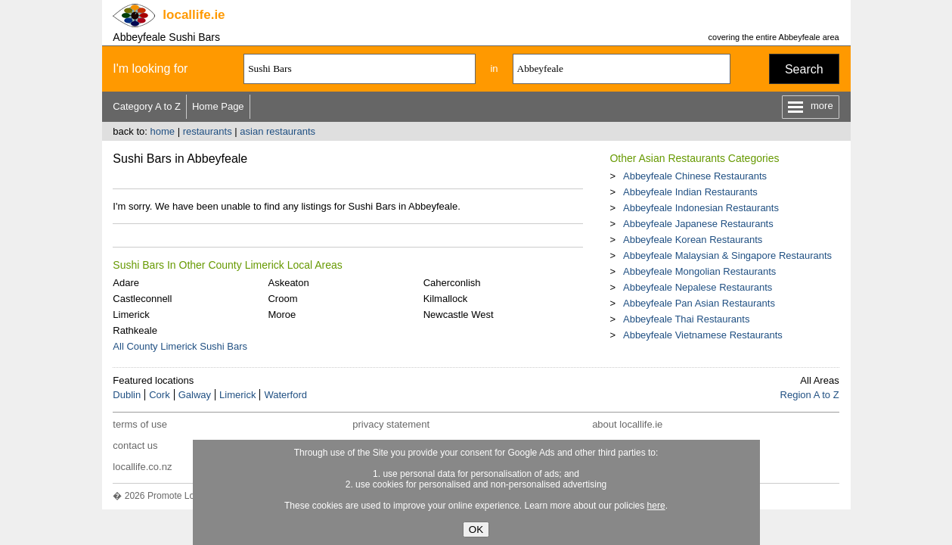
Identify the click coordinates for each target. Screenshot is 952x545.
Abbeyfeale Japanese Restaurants (698, 223)
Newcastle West (458, 314)
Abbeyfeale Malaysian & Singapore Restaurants (727, 255)
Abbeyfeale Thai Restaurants (686, 319)
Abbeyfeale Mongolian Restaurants (699, 271)
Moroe (282, 314)
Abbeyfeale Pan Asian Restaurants (699, 303)
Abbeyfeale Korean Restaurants (692, 239)
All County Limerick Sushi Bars (180, 346)
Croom (282, 298)
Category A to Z (147, 106)
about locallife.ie (627, 424)
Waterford (285, 394)
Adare (126, 282)
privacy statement (390, 424)
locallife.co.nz (142, 466)
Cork (159, 394)
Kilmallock (445, 298)
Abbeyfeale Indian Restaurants (690, 192)
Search (804, 69)
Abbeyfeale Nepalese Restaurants (697, 287)
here (656, 505)
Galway (194, 394)
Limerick (131, 314)
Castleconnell (142, 298)
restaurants (207, 131)
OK (476, 529)
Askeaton (288, 282)
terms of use (140, 424)
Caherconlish (452, 282)
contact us (135, 445)
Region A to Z (809, 394)
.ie (194, 15)
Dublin (127, 394)
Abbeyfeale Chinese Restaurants (695, 176)
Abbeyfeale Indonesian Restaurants (701, 207)
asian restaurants (277, 131)
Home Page (218, 106)
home (162, 131)
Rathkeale (135, 330)
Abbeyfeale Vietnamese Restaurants (703, 335)
